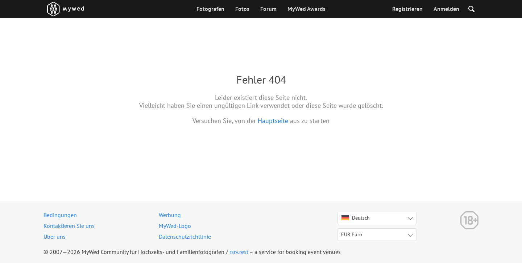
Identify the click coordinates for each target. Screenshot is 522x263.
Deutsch (355, 218)
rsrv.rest (238, 251)
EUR (351, 234)
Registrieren (407, 8)
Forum (268, 8)
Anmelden (446, 8)
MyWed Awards (306, 8)
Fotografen (210, 8)
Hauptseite (273, 120)
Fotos (242, 8)
